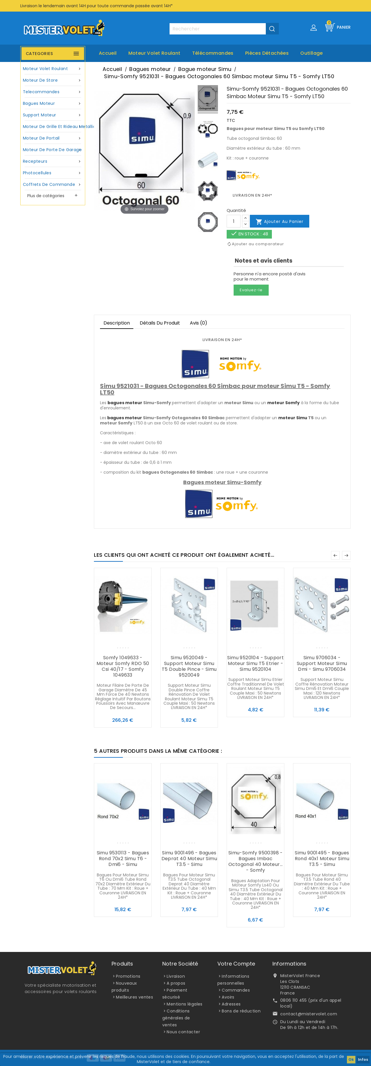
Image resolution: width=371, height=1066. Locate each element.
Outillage (311, 53)
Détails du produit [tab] (160, 323)
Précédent (335, 555)
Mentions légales (184, 1004)
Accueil (108, 53)
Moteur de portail (53, 138)
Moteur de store (53, 80)
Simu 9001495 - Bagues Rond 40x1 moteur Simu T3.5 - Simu (322, 858)
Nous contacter (183, 1032)
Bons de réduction (241, 1011)
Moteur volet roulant (154, 53)
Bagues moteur (53, 103)
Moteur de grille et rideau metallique (53, 127)
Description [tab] (116, 323)
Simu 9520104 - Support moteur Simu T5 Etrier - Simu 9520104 (255, 663)
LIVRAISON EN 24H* (252, 195)
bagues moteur (125, 403)
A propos (176, 983)
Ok (351, 1059)
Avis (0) (198, 323)
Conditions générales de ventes (176, 1018)
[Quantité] (234, 221)
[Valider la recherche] (272, 28)
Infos (363, 1059)
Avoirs (228, 997)
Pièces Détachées (267, 53)
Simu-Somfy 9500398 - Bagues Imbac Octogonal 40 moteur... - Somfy (255, 861)
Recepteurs (53, 161)
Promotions (128, 976)
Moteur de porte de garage (53, 150)
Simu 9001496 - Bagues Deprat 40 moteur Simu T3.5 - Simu (189, 858)
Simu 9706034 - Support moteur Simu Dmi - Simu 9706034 (322, 663)
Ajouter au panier (279, 221)
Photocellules (53, 173)
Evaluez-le (251, 290)
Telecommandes (53, 92)
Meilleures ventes (134, 997)
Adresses (231, 1004)
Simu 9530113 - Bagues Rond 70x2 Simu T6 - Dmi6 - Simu (123, 858)
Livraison (176, 976)
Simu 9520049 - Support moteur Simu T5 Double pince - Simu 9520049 (189, 666)
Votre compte (236, 963)
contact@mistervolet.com (308, 1014)
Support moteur (53, 115)
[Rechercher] (224, 28)
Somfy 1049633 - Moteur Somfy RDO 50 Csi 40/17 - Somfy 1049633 (123, 666)
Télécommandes (213, 53)
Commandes (236, 990)
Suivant (346, 555)
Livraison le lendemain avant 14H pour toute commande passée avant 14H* (96, 6)
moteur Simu (292, 418)
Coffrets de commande (53, 185)
